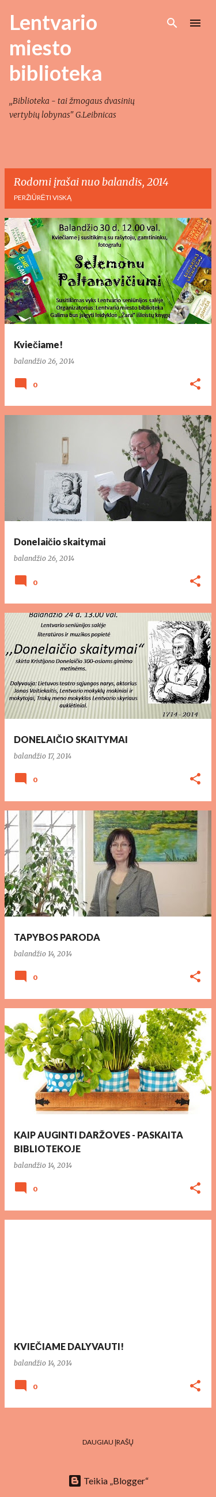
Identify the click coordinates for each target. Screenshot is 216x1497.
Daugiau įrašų (108, 1442)
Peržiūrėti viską (42, 197)
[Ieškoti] (172, 23)
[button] (195, 385)
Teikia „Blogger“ (108, 1480)
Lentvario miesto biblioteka (56, 47)
